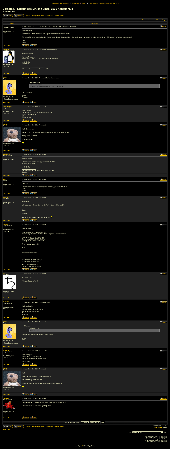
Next (13, 11)
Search (56, 3)
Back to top (6, 45)
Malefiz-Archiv (59, 15)
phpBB (81, 446)
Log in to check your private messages (99, 3)
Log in (116, 3)
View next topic (161, 20)
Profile (82, 3)
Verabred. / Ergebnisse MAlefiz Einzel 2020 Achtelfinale (38, 8)
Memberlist (64, 3)
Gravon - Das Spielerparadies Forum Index (39, 15)
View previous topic (148, 20)
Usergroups (74, 3)
